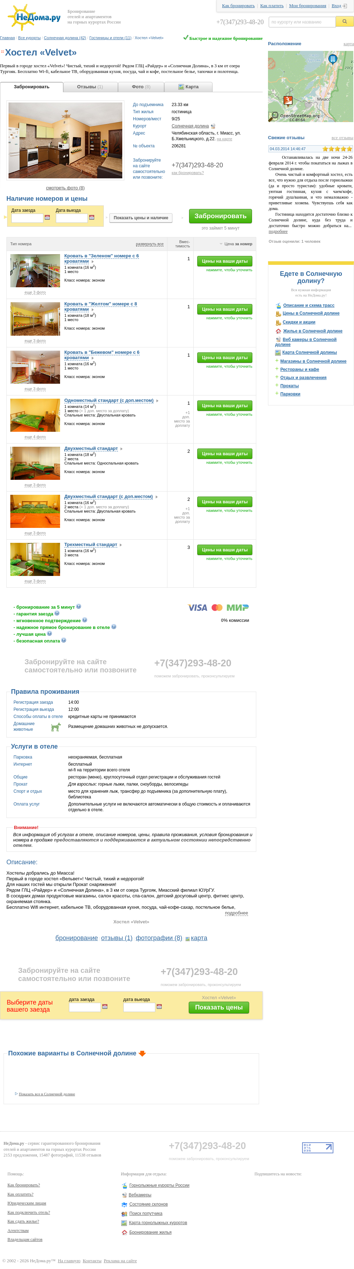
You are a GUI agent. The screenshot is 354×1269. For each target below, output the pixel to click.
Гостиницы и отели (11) (110, 38)
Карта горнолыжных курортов (158, 1222)
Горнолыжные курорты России (159, 1185)
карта (199, 938)
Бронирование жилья (150, 1232)
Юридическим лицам (26, 1203)
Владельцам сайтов (25, 1239)
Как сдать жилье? (23, 1221)
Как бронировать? (23, 1185)
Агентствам (18, 1230)
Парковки (290, 394)
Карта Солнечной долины (309, 352)
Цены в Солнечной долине (311, 313)
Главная (7, 38)
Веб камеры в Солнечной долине (306, 342)
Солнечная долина (190, 126)
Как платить (272, 5)
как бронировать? (188, 173)
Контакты (92, 1260)
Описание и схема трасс (308, 305)
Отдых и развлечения (303, 377)
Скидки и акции (299, 322)
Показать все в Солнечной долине (47, 1094)
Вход (336, 5)
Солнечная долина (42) (65, 38)
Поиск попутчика (145, 1213)
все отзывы (342, 137)
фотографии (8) (159, 938)
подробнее (236, 913)
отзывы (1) (117, 938)
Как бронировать (238, 5)
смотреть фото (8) (65, 187)
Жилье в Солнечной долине (313, 331)
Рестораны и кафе (299, 369)
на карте (224, 139)
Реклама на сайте (120, 1260)
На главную (69, 1260)
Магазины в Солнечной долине (313, 361)
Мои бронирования (307, 5)
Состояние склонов (148, 1204)
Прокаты (289, 385)
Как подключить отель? (28, 1212)
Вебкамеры (140, 1194)
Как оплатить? (20, 1194)
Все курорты (29, 38)
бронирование (76, 938)
